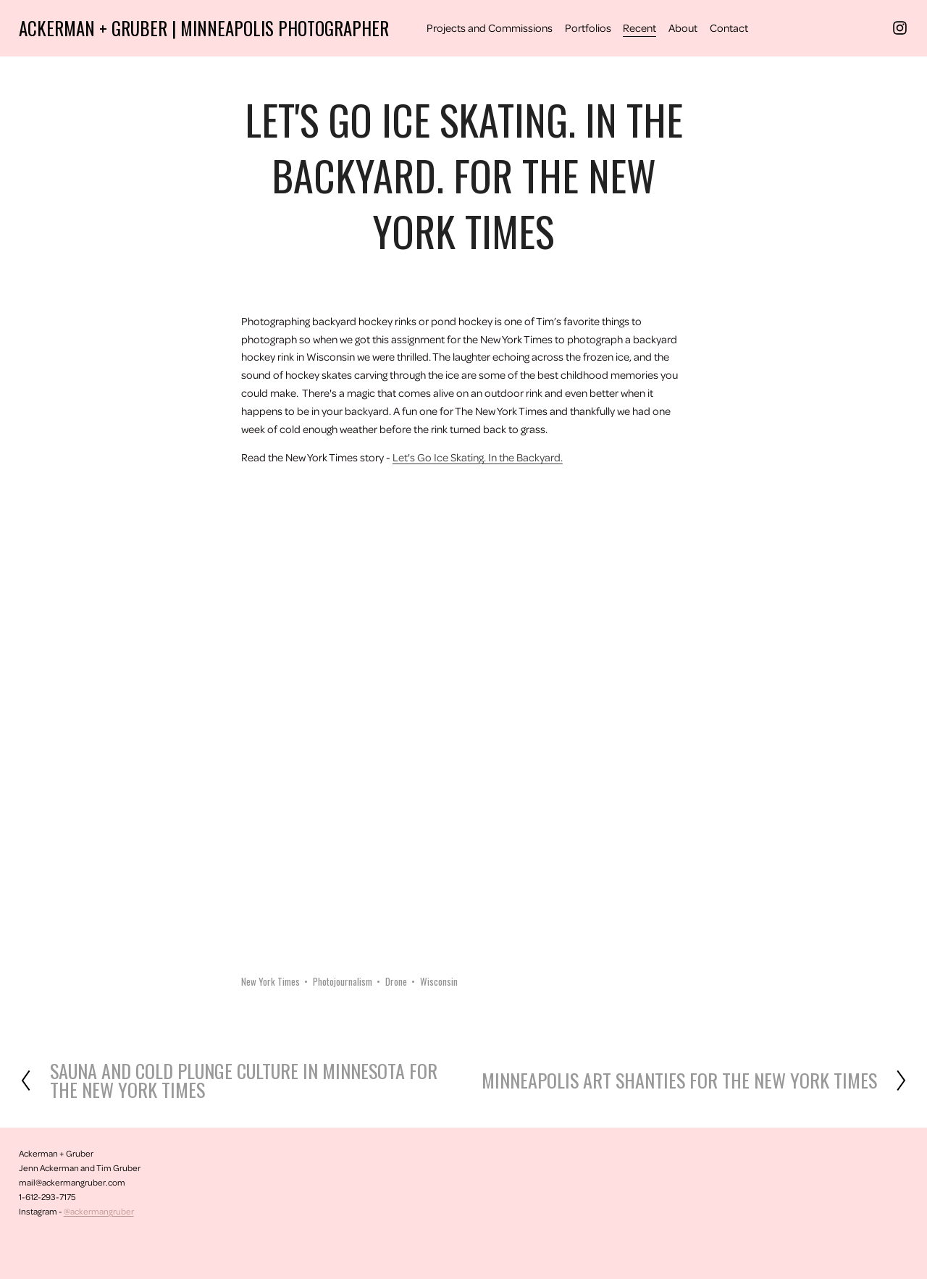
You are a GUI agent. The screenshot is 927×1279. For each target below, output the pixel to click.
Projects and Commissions (490, 27)
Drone (396, 981)
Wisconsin (439, 981)
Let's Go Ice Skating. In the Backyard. (478, 457)
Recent (639, 27)
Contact (729, 27)
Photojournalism (342, 981)
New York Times (270, 981)
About (682, 27)
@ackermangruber (99, 1211)
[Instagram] (900, 28)
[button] (297, 528)
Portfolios (588, 27)
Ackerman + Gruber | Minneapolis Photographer (204, 27)
